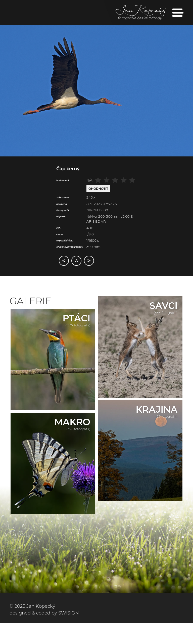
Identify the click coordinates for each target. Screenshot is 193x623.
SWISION (68, 613)
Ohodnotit (98, 189)
